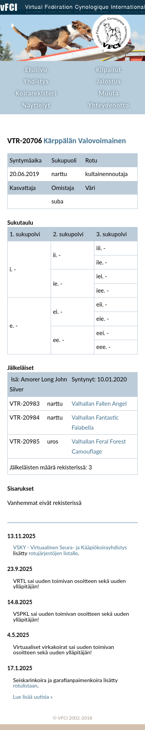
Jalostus (109, 81)
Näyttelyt (36, 105)
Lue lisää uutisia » (33, 697)
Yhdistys (36, 81)
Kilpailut (108, 70)
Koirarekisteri (36, 93)
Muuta (109, 93)
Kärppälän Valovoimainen (85, 140)
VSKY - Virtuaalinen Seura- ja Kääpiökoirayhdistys (70, 547)
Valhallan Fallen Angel (99, 403)
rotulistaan (25, 686)
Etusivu (36, 70)
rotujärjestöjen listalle (53, 553)
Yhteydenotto (108, 105)
